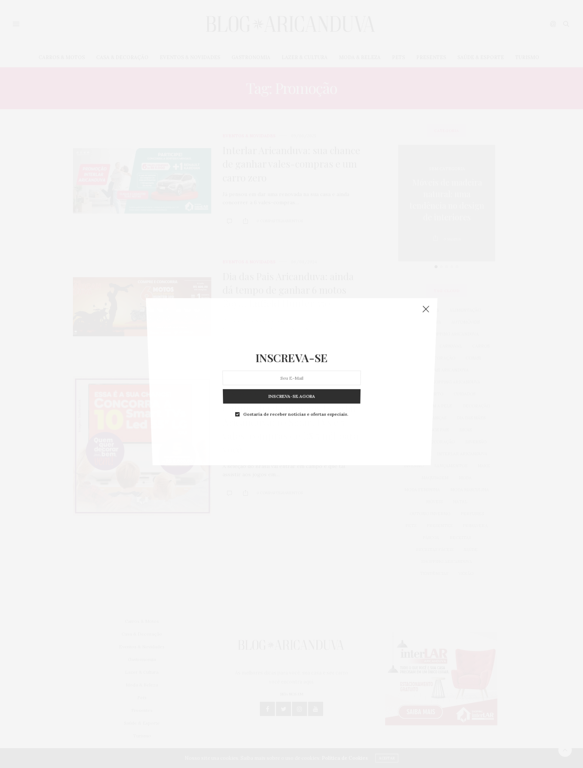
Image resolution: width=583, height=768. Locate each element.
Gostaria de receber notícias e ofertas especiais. (294, 320)
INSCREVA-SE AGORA (292, 317)
